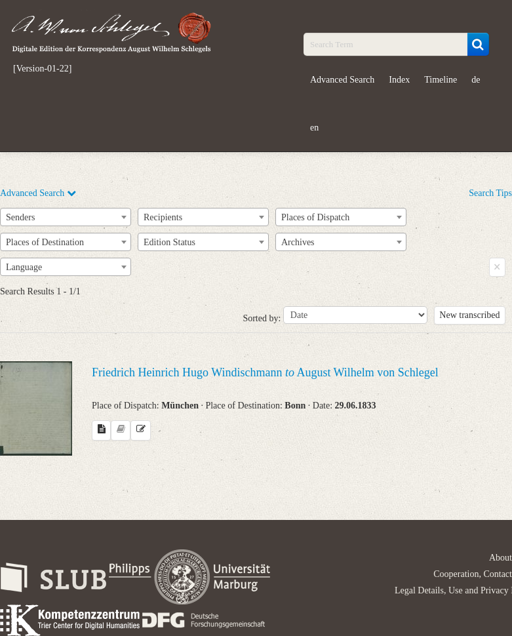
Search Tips (490, 193)
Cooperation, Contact (472, 574)
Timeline (440, 80)
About (500, 558)
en (314, 127)
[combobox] (65, 217)
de (475, 80)
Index (399, 80)
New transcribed (469, 315)
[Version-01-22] (42, 68)
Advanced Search (342, 80)
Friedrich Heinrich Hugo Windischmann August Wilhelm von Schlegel (265, 372)
